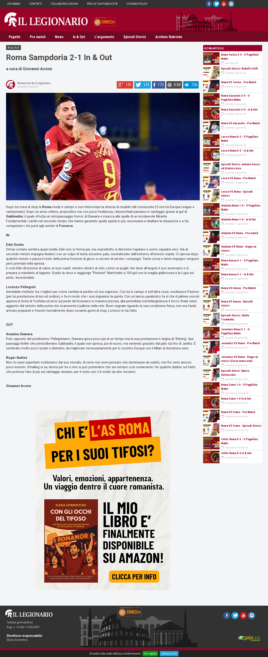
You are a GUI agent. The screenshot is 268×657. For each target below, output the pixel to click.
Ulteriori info (169, 653)
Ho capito (150, 653)
